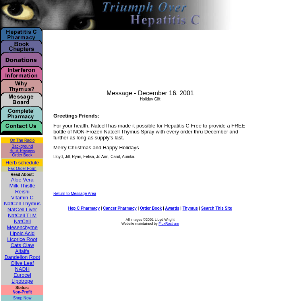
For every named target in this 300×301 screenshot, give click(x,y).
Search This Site (216, 208)
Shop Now (22, 298)
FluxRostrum (169, 224)
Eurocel (22, 275)
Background (22, 146)
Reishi (22, 192)
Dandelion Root (22, 257)
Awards (172, 208)
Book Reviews (22, 151)
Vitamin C (22, 198)
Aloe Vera (22, 180)
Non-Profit (22, 292)
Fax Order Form (22, 168)
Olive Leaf (22, 263)
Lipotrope (22, 281)
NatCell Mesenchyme (22, 224)
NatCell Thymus (22, 203)
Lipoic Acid (22, 233)
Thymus (189, 208)
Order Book (22, 155)
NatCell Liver (22, 209)
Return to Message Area (74, 193)
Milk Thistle (22, 186)
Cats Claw (22, 245)
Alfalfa (22, 251)
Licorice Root (22, 239)
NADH (22, 269)
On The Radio (22, 140)
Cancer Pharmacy (120, 208)
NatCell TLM (22, 215)
